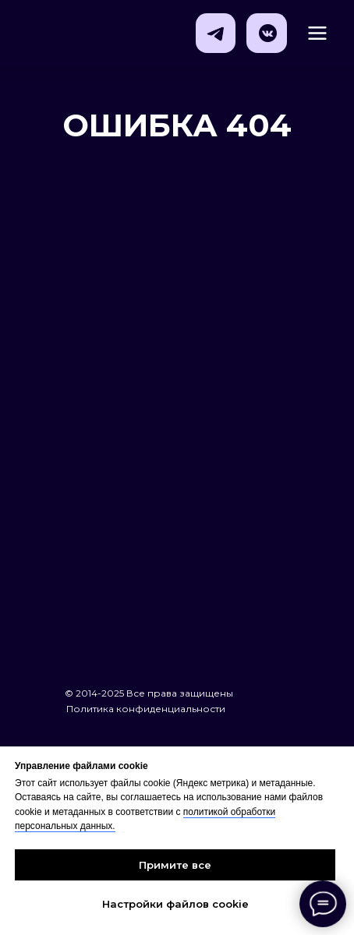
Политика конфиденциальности (145, 708)
